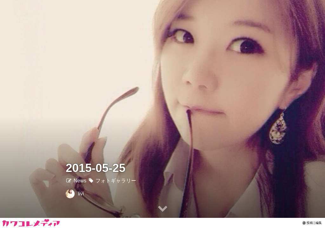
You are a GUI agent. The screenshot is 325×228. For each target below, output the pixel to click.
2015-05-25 (95, 168)
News (76, 180)
